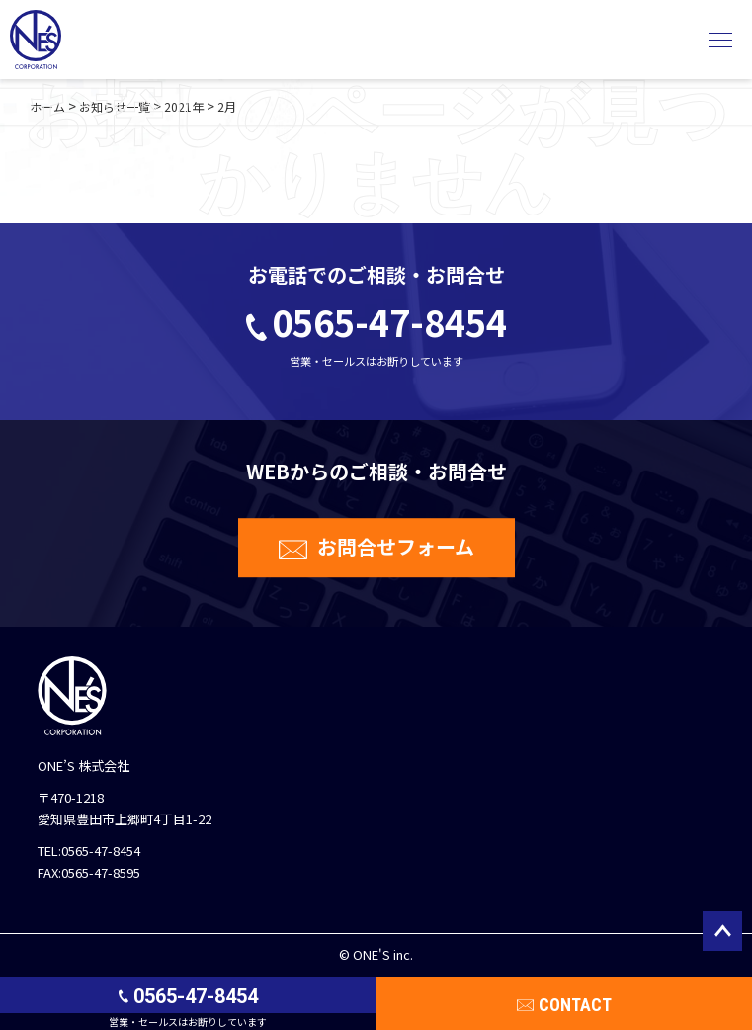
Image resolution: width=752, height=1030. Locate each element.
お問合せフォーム (395, 546)
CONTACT (575, 1004)
